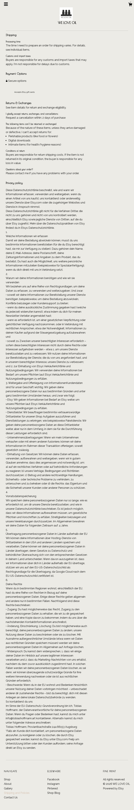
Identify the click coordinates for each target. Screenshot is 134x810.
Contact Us (11, 797)
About (7, 783)
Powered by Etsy (113, 788)
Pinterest (52, 788)
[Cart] (130, 4)
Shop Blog (53, 792)
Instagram (53, 783)
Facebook (53, 779)
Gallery (8, 788)
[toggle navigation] (6, 4)
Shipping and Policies (17, 792)
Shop (7, 779)
